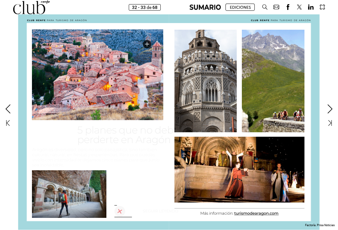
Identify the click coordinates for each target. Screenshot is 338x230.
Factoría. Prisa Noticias (320, 225)
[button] (265, 7)
